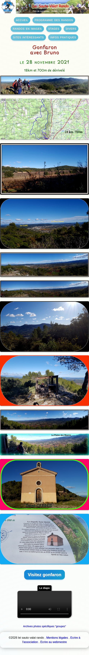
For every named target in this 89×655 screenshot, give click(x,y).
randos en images (27, 28)
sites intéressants (28, 37)
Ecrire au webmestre (53, 642)
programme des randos (54, 20)
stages (53, 28)
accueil (22, 20)
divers (71, 28)
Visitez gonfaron (44, 574)
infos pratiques (63, 37)
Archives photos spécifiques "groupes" (44, 626)
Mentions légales (57, 637)
